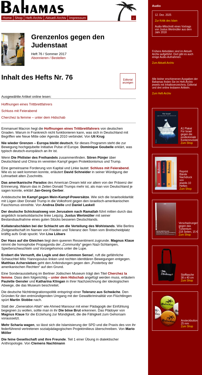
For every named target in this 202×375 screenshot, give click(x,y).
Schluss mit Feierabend (19, 111)
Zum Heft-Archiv (161, 93)
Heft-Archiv (34, 18)
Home (7, 18)
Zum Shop (187, 143)
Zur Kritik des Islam (166, 20)
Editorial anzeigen (128, 81)
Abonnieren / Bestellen (48, 58)
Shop (19, 18)
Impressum (77, 18)
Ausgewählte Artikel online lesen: (26, 97)
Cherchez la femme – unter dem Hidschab (33, 117)
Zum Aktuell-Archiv (163, 62)
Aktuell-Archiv (55, 18)
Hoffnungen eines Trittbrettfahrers (26, 104)
